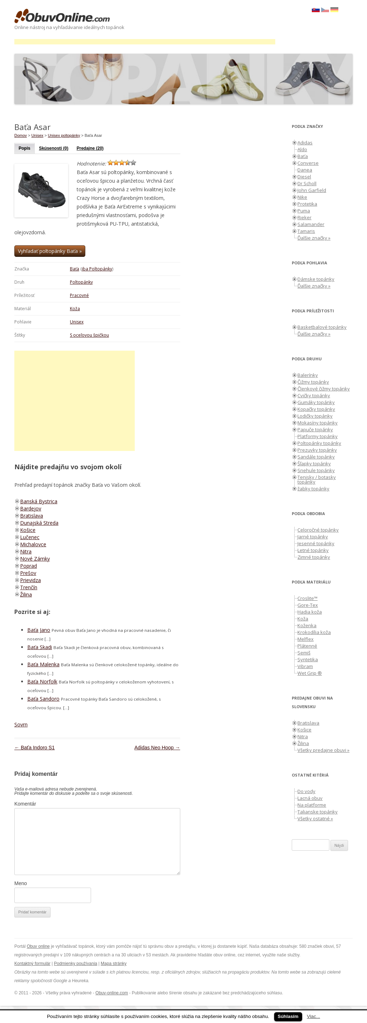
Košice (27, 530)
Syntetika (307, 659)
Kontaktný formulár (32, 963)
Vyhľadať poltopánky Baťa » (50, 251)
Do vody (306, 791)
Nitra (26, 551)
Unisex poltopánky (64, 135)
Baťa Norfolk (42, 681)
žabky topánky (313, 488)
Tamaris (306, 231)
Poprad (28, 565)
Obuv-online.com (111, 992)
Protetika (307, 204)
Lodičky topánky (315, 416)
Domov (20, 135)
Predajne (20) (90, 148)
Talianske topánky (317, 811)
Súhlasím (288, 1016)
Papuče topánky (315, 429)
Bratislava (31, 515)
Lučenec (29, 537)
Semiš (303, 652)
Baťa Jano (38, 629)
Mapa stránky (114, 963)
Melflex (305, 639)
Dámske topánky (315, 279)
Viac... (313, 1016)
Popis (24, 148)
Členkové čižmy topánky (323, 388)
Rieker (304, 217)
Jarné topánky (312, 536)
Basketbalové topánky (322, 327)
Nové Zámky (35, 558)
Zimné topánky (313, 557)
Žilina (26, 594)
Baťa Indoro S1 (34, 747)
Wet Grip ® (309, 673)
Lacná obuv (310, 798)
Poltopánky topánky (319, 443)
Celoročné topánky (318, 530)
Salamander (310, 224)
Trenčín (28, 587)
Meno (20, 883)
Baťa (74, 269)
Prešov (28, 573)
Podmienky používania (75, 963)
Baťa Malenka (43, 664)
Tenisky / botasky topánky (316, 479)
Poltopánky (81, 282)
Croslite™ (307, 598)
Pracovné (79, 295)
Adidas (305, 142)
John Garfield (311, 190)
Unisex (77, 322)
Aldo (302, 149)
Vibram (305, 666)
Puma (303, 210)
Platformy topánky (317, 436)
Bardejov (30, 508)
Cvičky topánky (313, 395)
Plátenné (307, 646)
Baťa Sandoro (43, 698)
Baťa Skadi (39, 647)
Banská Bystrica (38, 501)
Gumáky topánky (316, 402)
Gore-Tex (307, 605)
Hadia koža (309, 612)
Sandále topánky (316, 456)
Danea (304, 170)
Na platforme (311, 805)
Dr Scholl (306, 183)
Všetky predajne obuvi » (323, 750)
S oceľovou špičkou (89, 335)
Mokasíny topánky (317, 422)
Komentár (25, 804)
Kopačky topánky (316, 409)
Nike (302, 197)
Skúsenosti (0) (53, 148)
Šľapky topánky (314, 463)
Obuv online (38, 946)
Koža (75, 309)
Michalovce (33, 544)
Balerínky (307, 375)
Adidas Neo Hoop (157, 747)
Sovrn (21, 724)
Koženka (306, 625)
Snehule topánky (316, 470)
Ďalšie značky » (313, 238)
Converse (308, 163)
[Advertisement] (144, 41)
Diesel (304, 176)
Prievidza (30, 580)
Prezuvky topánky (317, 450)
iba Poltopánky (97, 269)
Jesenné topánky (315, 543)
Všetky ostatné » (315, 818)
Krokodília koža (314, 632)
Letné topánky (313, 550)
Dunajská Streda (39, 522)
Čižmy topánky (313, 382)
